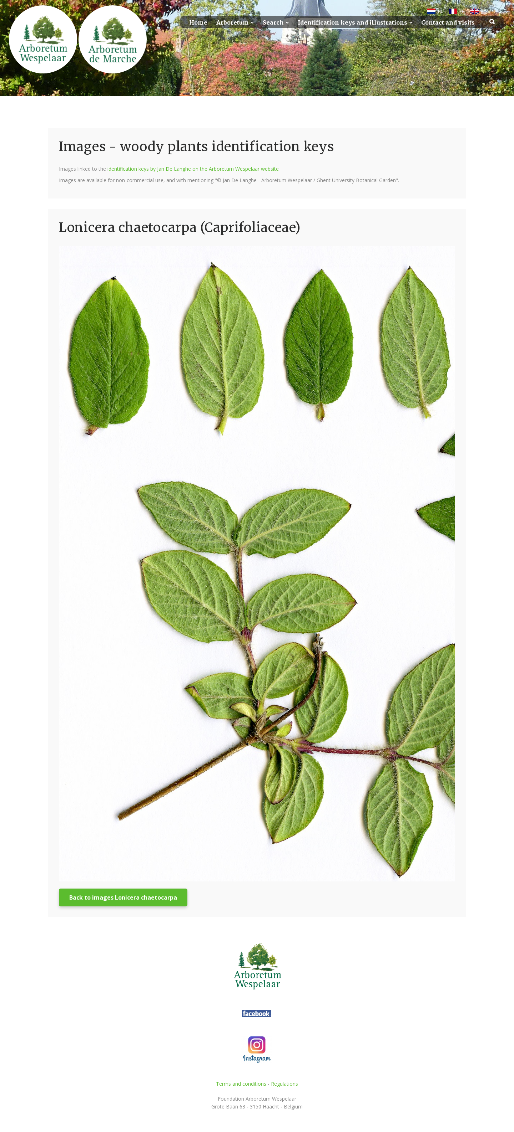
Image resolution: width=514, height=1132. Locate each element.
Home (198, 22)
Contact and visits (448, 22)
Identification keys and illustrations (352, 22)
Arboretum (232, 22)
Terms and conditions (241, 1083)
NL (440, 11)
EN (484, 11)
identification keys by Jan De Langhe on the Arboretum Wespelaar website (193, 168)
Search (273, 22)
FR (462, 11)
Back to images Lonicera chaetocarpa (123, 897)
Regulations (284, 1083)
